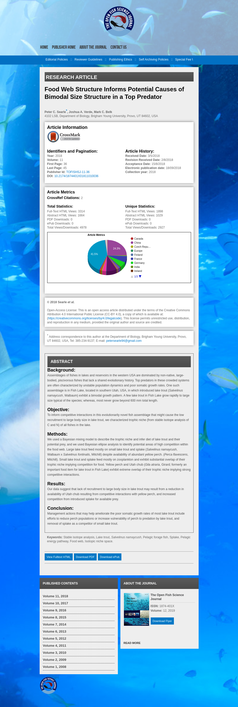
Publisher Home (64, 47)
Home (44, 47)
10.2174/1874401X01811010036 (76, 176)
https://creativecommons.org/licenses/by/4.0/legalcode (84, 318)
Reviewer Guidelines (88, 59)
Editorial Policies (57, 59)
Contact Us (119, 47)
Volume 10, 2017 (55, 603)
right (196, 60)
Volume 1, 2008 (54, 667)
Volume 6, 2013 (54, 631)
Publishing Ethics (120, 59)
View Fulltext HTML (59, 556)
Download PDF (85, 556)
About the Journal (93, 47)
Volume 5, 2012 (54, 638)
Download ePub (110, 556)
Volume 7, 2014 (54, 624)
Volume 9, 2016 (54, 610)
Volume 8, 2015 (54, 617)
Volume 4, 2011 (54, 645)
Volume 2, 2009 (54, 660)
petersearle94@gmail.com (124, 341)
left (43, 60)
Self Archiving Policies (153, 59)
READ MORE (132, 642)
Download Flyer (162, 621)
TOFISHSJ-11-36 (78, 172)
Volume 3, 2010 (54, 653)
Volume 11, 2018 (55, 596)
